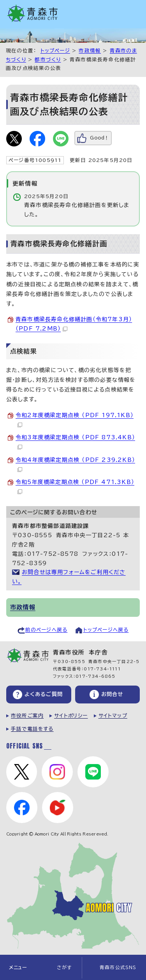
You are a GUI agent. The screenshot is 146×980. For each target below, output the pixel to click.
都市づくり (48, 59)
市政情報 (90, 50)
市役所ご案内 (27, 715)
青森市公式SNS (118, 967)
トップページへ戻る (106, 629)
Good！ (99, 138)
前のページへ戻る (46, 629)
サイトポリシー (71, 715)
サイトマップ (113, 715)
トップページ (55, 50)
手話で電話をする (32, 728)
